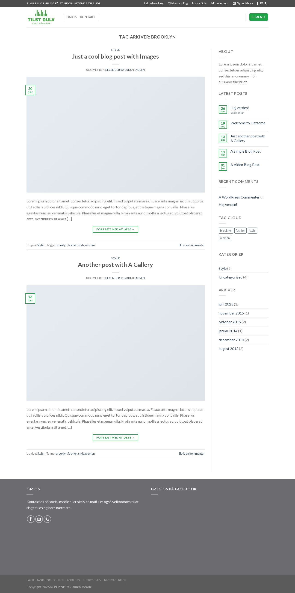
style (81, 245)
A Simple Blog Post (245, 151)
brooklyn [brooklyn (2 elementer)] (226, 230)
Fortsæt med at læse (115, 229)
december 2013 (231, 340)
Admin (140, 69)
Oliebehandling (178, 3)
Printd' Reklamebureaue (73, 587)
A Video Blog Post (245, 164)
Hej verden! (239, 107)
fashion (72, 245)
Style (115, 49)
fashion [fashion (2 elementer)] (240, 230)
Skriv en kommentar (192, 245)
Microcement (219, 3)
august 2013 (228, 348)
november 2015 (231, 313)
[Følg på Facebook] (257, 3)
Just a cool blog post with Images (115, 56)
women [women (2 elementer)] (225, 238)
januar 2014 (228, 331)
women (90, 245)
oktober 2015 (230, 322)
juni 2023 (226, 304)
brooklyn (61, 245)
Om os (71, 17)
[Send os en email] (261, 3)
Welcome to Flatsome (247, 123)
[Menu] (258, 17)
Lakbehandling (153, 3)
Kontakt (87, 17)
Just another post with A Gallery (247, 138)
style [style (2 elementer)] (252, 230)
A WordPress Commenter (239, 197)
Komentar (237, 112)
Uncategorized (230, 277)
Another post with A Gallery (115, 264)
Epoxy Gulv (199, 3)
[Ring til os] (266, 3)
